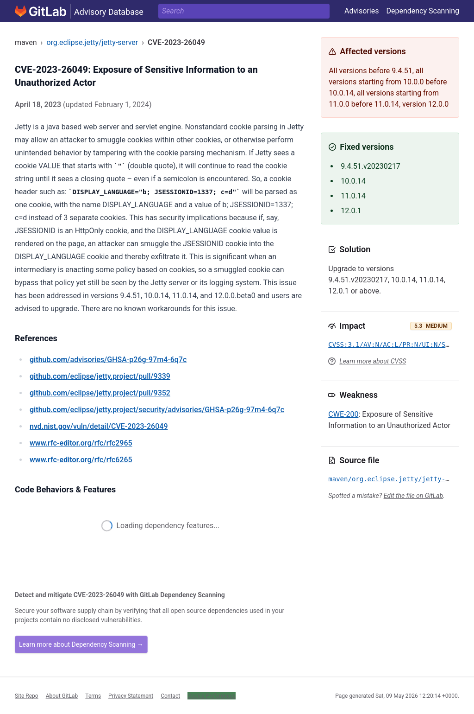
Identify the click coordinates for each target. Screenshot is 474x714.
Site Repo (26, 695)
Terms (93, 695)
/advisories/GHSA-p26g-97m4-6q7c (108, 359)
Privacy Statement (130, 695)
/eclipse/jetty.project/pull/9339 (100, 376)
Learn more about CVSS (372, 361)
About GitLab (62, 695)
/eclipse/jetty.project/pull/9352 (100, 393)
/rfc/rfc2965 (81, 443)
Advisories (361, 10)
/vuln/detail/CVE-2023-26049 (99, 426)
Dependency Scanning (422, 10)
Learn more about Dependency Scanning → (81, 644)
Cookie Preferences (211, 695)
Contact (170, 695)
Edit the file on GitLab (413, 495)
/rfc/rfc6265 (81, 459)
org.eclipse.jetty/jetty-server (92, 42)
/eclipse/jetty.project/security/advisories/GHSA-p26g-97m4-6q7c (157, 409)
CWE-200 (343, 414)
